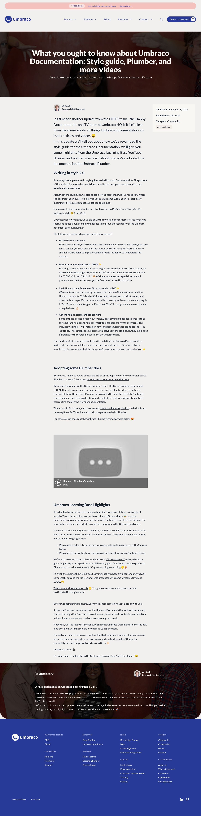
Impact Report (165, 781)
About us (162, 765)
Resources (125, 19)
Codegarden (164, 744)
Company (145, 19)
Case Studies (89, 740)
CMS (47, 740)
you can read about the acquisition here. (108, 379)
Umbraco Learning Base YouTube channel (112, 655)
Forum (161, 748)
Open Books (164, 777)
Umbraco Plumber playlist (114, 408)
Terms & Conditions (19, 799)
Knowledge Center (129, 740)
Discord (162, 752)
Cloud (47, 744)
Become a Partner (91, 760)
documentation (163, 127)
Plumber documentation (92, 401)
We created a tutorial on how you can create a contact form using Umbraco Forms (102, 552)
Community (173, 121)
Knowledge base (128, 748)
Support (48, 765)
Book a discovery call (182, 19)
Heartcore (49, 760)
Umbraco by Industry (93, 744)
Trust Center (35, 799)
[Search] (161, 19)
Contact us (163, 773)
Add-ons (49, 756)
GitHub (124, 781)
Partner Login (89, 765)
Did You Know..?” (115, 559)
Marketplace (126, 765)
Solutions (90, 19)
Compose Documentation (132, 773)
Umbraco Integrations (130, 752)
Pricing (107, 19)
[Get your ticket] (126, 6)
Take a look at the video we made (71, 588)
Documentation (127, 769)
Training (124, 777)
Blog (122, 744)
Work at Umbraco (166, 769)
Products (70, 19)
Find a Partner (89, 756)
